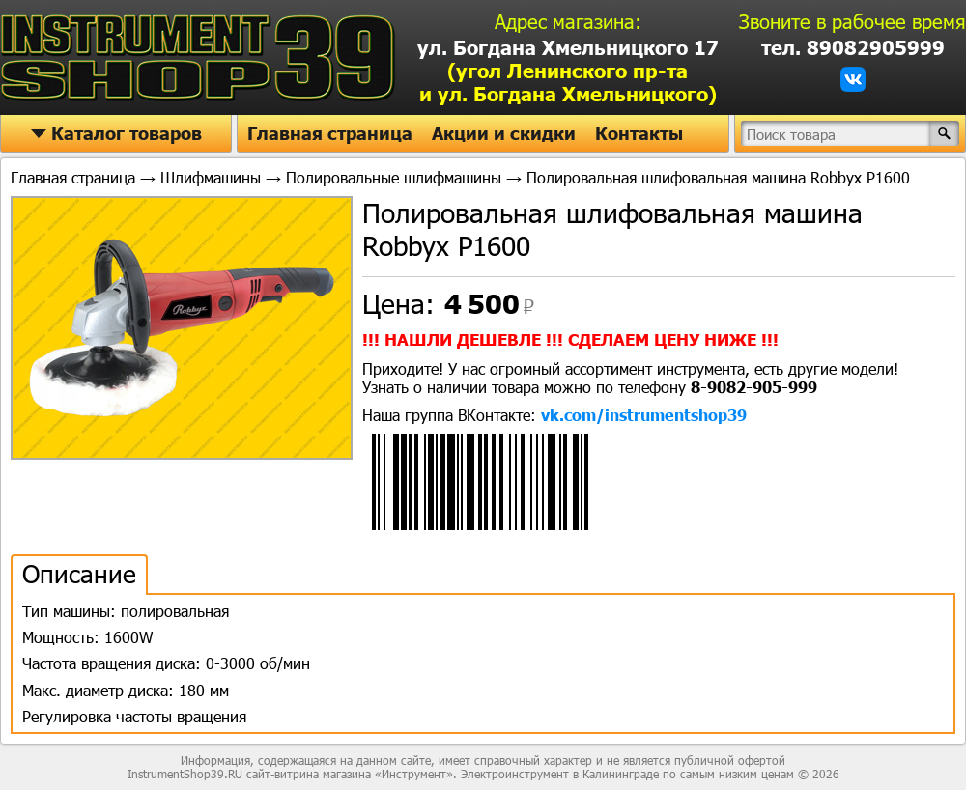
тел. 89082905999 (853, 47)
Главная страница (329, 133)
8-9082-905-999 (754, 387)
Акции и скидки (504, 133)
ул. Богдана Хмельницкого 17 (568, 70)
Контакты (639, 133)
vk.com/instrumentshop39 (644, 415)
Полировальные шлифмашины (393, 177)
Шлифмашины (210, 177)
